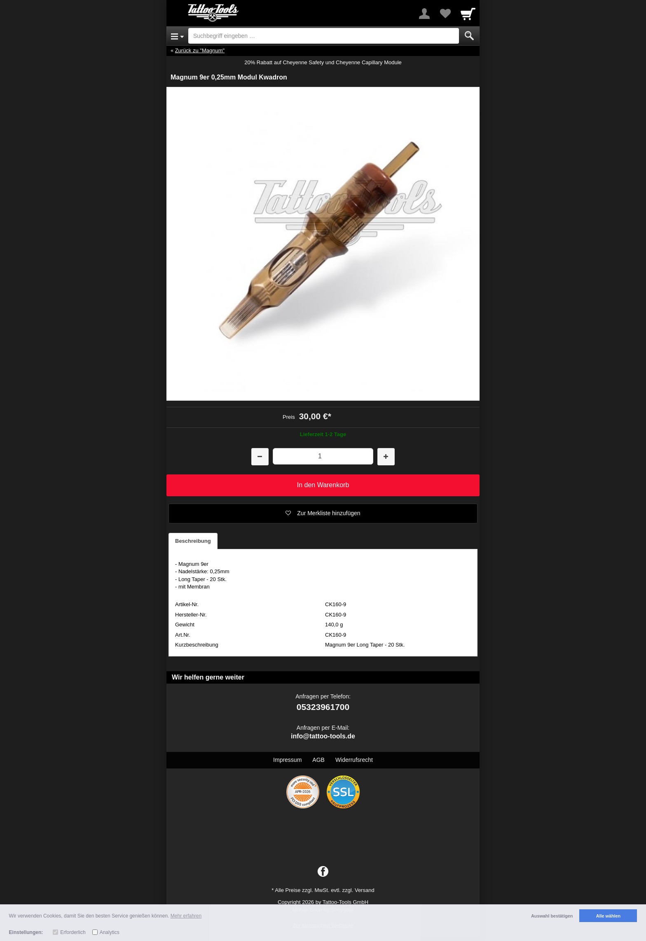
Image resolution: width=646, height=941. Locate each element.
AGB (318, 760)
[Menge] (323, 456)
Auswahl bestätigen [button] (552, 915)
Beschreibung (193, 541)
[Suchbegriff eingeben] (323, 36)
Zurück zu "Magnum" (200, 50)
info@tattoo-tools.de (323, 736)
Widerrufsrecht (354, 760)
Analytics (109, 932)
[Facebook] (323, 872)
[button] (323, 513)
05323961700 (323, 707)
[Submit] (469, 35)
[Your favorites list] (444, 14)
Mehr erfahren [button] (186, 916)
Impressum (287, 760)
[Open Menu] (177, 35)
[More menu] (424, 14)
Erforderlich (72, 932)
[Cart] (468, 14)
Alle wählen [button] (608, 915)
